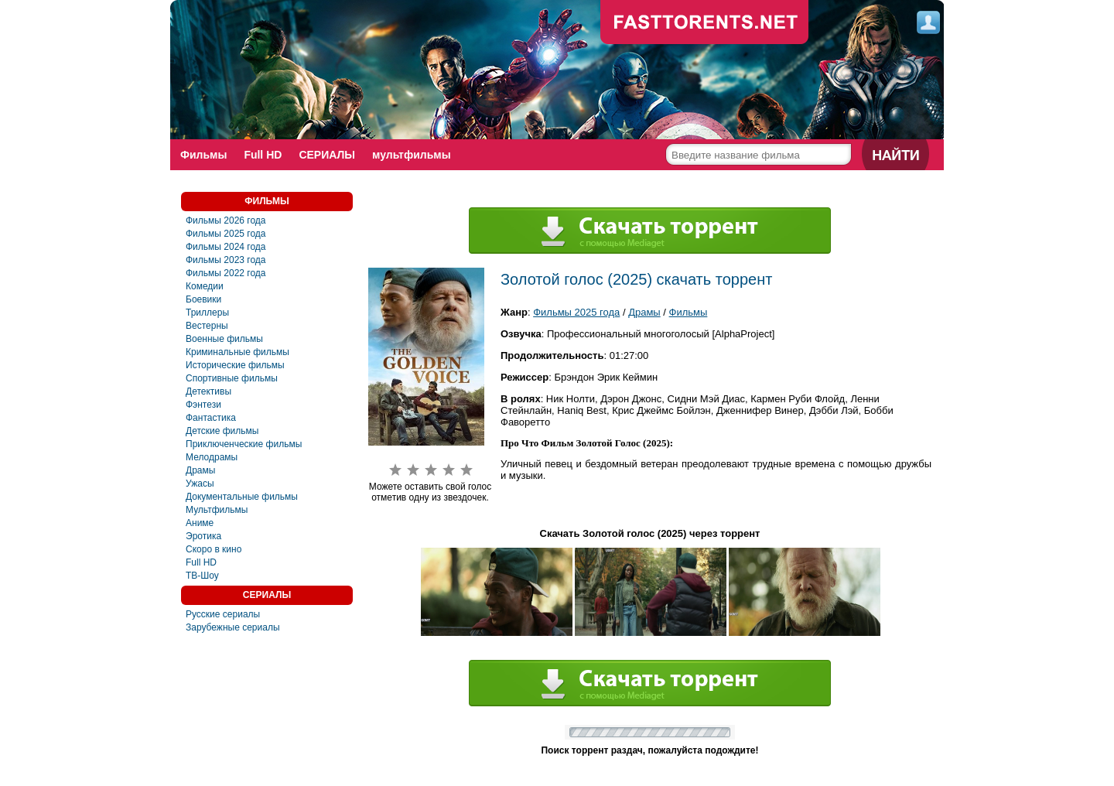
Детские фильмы (222, 430)
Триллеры (207, 312)
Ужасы (200, 483)
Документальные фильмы (242, 496)
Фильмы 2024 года (226, 246)
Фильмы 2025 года (226, 233)
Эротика (203, 536)
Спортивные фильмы (232, 378)
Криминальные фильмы (237, 352)
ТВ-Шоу (202, 575)
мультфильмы (411, 155)
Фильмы (203, 155)
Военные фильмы (224, 338)
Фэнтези (203, 404)
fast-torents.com (704, 23)
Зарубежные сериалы (233, 627)
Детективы (208, 391)
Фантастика (211, 417)
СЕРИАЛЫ (327, 155)
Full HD (263, 155)
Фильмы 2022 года (226, 273)
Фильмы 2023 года (226, 260)
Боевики (203, 299)
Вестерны (207, 325)
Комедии (205, 286)
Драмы (200, 470)
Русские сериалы (223, 614)
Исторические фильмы (235, 365)
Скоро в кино (213, 549)
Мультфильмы (217, 509)
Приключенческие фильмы (244, 444)
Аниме (200, 523)
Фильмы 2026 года (226, 220)
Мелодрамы (211, 457)
